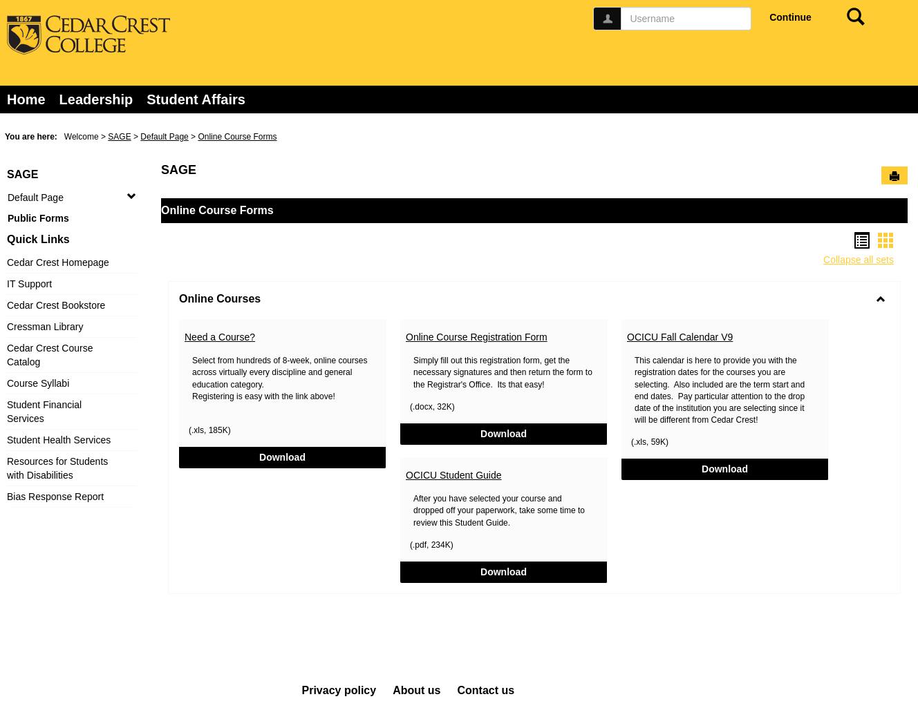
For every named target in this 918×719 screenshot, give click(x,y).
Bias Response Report (55, 496)
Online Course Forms (237, 137)
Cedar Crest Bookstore (56, 305)
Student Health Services (59, 439)
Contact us (485, 690)
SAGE (119, 137)
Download (318, 456)
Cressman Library (45, 326)
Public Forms (38, 218)
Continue (790, 17)
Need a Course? (220, 337)
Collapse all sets (858, 259)
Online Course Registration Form (476, 337)
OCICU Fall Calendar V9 (680, 337)
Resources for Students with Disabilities (57, 468)
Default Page (164, 137)
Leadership (96, 99)
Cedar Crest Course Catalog (50, 355)
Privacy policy (339, 690)
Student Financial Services (44, 411)
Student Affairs (196, 99)
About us (416, 690)
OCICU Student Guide (454, 475)
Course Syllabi (38, 383)
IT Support (29, 283)
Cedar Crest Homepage (58, 262)
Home (26, 99)
